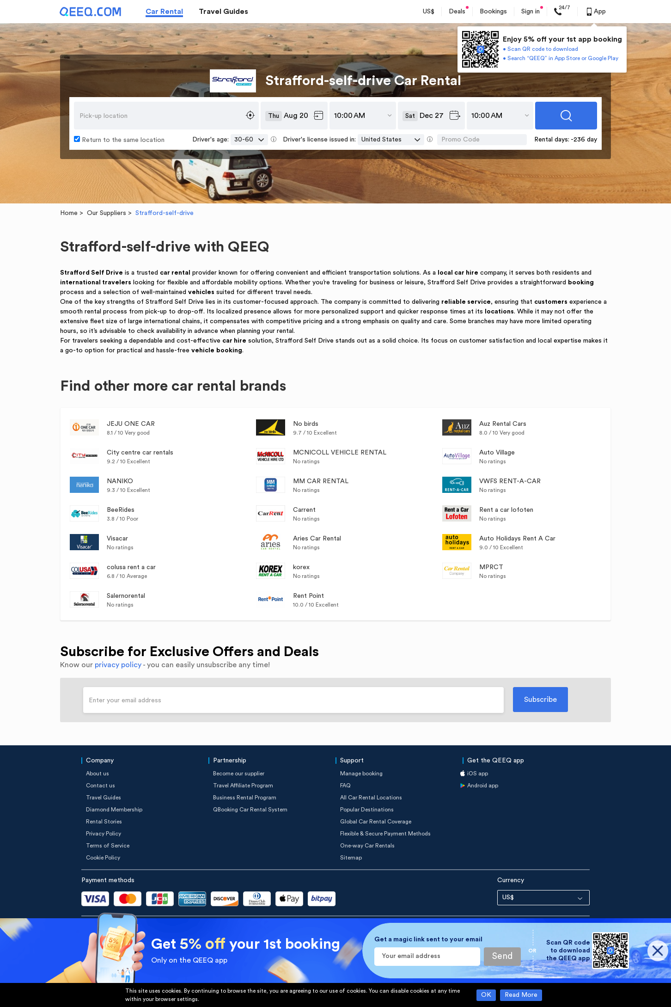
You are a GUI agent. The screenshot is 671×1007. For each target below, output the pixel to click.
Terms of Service (107, 845)
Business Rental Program (244, 797)
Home (69, 213)
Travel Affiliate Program (243, 785)
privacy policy (118, 665)
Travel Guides (223, 11)
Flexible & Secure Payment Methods (385, 833)
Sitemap (351, 857)
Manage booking (361, 773)
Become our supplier (238, 773)
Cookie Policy (103, 857)
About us (97, 773)
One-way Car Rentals (367, 845)
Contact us (100, 785)
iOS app (477, 773)
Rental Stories (104, 821)
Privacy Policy (103, 833)
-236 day (584, 139)
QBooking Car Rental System (250, 809)
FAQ (345, 785)
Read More (521, 995)
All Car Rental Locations (371, 797)
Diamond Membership (114, 809)
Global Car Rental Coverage (375, 821)
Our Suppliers (106, 213)
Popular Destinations (367, 809)
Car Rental (164, 11)
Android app (482, 785)
